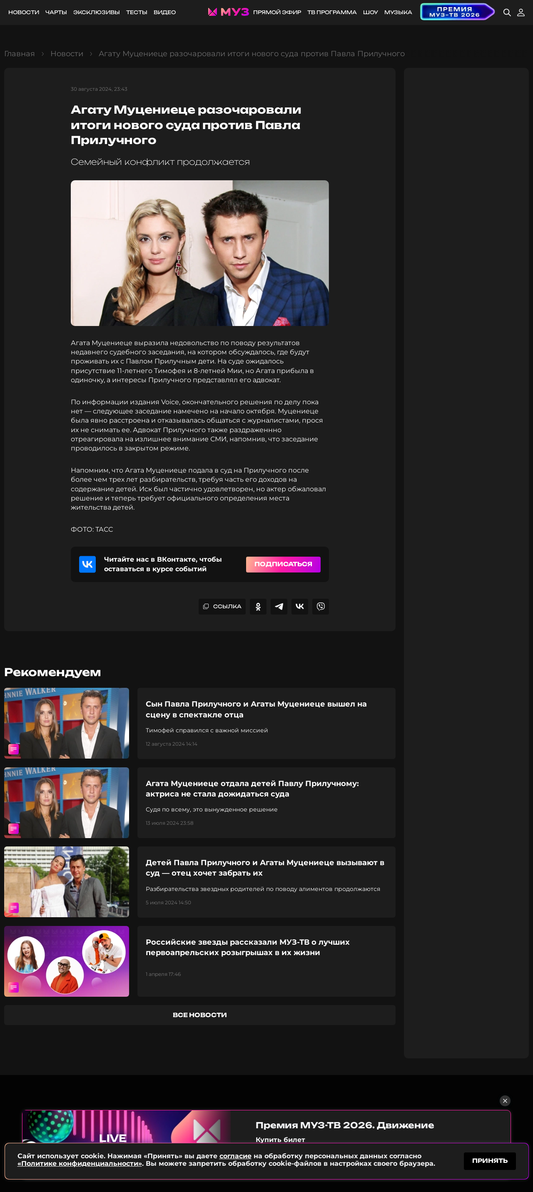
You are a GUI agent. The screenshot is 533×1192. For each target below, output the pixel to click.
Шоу (370, 12)
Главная (19, 53)
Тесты (136, 12)
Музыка (398, 12)
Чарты (56, 12)
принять (490, 1160)
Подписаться (283, 563)
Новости (23, 12)
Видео (165, 12)
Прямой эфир (277, 12)
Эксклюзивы (96, 12)
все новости (200, 1014)
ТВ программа (332, 12)
